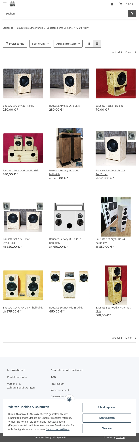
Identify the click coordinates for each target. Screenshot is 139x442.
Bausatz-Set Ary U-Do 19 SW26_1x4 (110, 172)
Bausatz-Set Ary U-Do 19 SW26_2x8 (17, 240)
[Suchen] (65, 13)
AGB (53, 377)
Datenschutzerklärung (58, 429)
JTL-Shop (120, 437)
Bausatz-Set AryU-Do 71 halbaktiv (23, 307)
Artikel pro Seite (66, 43)
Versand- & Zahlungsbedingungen (21, 385)
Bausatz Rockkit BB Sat (109, 105)
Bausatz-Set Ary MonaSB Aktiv (21, 170)
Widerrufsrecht (60, 390)
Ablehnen (106, 428)
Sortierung (38, 43)
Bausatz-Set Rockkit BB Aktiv (66, 307)
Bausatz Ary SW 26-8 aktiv (64, 105)
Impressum (57, 383)
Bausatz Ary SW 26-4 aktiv (18, 105)
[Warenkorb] (126, 4)
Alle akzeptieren (106, 407)
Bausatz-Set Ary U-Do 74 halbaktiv (110, 240)
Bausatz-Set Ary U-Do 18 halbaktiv (64, 172)
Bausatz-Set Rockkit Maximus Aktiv (113, 309)
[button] (112, 4)
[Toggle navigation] (5, 2)
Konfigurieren (106, 417)
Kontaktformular (17, 377)
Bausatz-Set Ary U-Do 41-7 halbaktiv (65, 240)
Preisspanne (15, 43)
